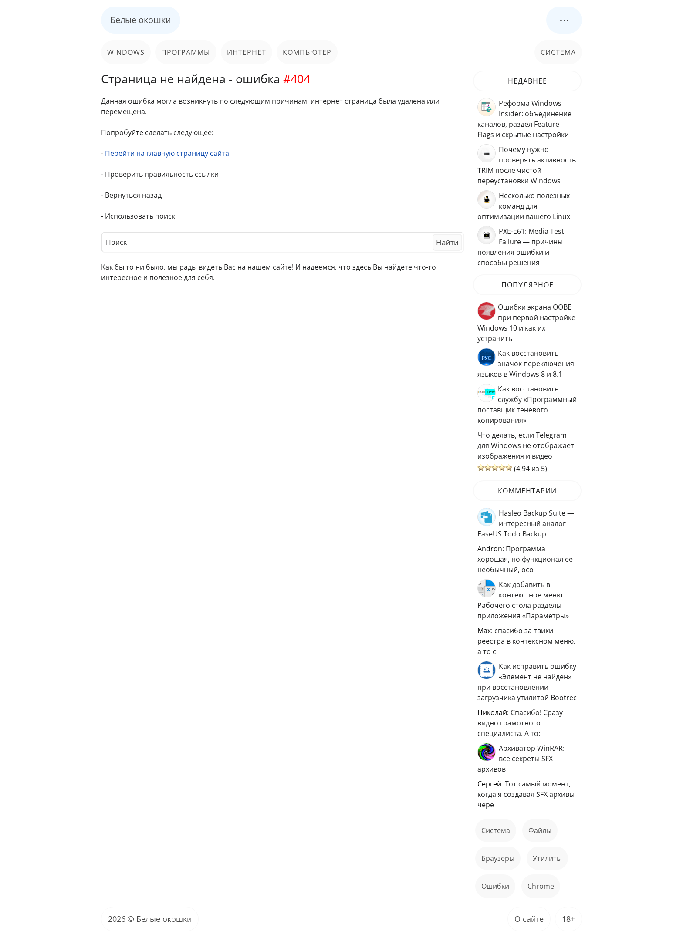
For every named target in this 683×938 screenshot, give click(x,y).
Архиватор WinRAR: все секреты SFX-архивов (521, 758)
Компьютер (307, 52)
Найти (447, 242)
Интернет (246, 52)
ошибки (495, 886)
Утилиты (547, 858)
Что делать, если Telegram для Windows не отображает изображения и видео (525, 445)
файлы (539, 830)
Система (558, 52)
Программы (185, 52)
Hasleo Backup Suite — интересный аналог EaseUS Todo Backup (525, 523)
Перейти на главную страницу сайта (167, 153)
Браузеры (497, 858)
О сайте (529, 919)
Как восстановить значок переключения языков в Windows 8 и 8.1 (525, 363)
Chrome (540, 886)
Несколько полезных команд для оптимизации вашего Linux (523, 206)
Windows (126, 52)
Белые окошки (140, 20)
